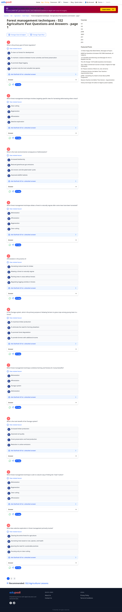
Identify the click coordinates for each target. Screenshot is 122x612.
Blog (72, 2)
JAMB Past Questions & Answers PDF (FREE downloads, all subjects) (97, 54)
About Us (48, 595)
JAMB (82, 31)
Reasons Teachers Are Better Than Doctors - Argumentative (97, 80)
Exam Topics (26, 16)
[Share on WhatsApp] (10, 85)
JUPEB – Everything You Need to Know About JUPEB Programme (95, 76)
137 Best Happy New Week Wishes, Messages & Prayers (96, 50)
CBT (60, 2)
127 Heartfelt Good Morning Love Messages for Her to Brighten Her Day (96, 58)
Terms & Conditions (86, 598)
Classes (66, 2)
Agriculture (17, 16)
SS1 (82, 24)
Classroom (53, 2)
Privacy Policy (84, 595)
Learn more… (108, 9)
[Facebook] (10, 603)
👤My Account (89, 2)
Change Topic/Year (37, 35)
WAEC (82, 34)
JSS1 (82, 37)
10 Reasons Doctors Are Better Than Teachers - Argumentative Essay (94, 72)
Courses (6, 16)
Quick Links (79, 2)
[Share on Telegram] (13, 85)
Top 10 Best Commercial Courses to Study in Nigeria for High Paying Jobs (98, 65)
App (42, 2)
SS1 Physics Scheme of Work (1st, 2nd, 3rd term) (94, 69)
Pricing (47, 2)
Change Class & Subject (17, 35)
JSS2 (82, 39)
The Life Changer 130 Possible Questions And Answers (96, 62)
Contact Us (48, 598)
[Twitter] (14, 603)
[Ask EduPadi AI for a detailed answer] (42, 74)
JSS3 (82, 42)
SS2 (11, 16)
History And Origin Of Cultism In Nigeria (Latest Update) (97, 82)
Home (38, 2)
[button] (42, 53)
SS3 (82, 29)
